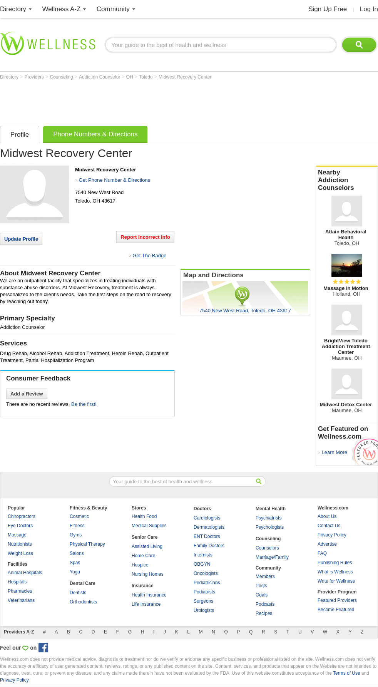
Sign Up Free (327, 9)
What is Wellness (335, 572)
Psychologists (270, 527)
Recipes (264, 613)
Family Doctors (209, 545)
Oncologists (206, 573)
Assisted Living (147, 546)
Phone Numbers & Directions (95, 134)
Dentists (78, 592)
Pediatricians (207, 582)
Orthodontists (83, 602)
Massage (17, 535)
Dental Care (82, 583)
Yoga (75, 572)
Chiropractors (21, 516)
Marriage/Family (272, 557)
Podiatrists (204, 592)
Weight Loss (20, 553)
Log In (369, 9)
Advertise (327, 544)
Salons (77, 553)
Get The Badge (149, 255)
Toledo (146, 77)
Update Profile (21, 239)
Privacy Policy (332, 535)
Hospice (140, 565)
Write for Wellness (336, 581)
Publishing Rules (335, 562)
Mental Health (271, 508)
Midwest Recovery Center (185, 77)
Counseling (62, 77)
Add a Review (26, 394)
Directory (13, 9)
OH (130, 77)
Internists (203, 555)
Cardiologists (207, 518)
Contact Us (329, 525)
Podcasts (265, 604)
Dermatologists (209, 527)
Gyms (76, 535)
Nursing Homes (148, 574)
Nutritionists (20, 544)
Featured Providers (337, 600)
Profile (19, 134)
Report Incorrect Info (145, 237)
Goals (262, 595)
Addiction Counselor (100, 77)
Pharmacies (20, 591)
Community (113, 9)
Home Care (143, 555)
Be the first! (84, 404)
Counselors (267, 548)
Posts (261, 585)
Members (265, 576)
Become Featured (336, 609)
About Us (327, 516)
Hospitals (17, 582)
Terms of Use (346, 673)
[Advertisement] (140, 101)
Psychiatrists (268, 518)
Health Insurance (149, 595)
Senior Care (144, 537)
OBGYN (202, 564)
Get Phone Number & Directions (114, 180)
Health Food (144, 516)
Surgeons (203, 601)
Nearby (347, 180)
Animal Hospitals (25, 572)
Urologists (204, 610)
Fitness (77, 525)
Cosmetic (79, 516)
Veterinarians (21, 600)
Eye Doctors (20, 525)
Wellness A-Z (61, 9)
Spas (75, 562)
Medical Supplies (149, 525)
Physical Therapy (87, 544)
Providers (34, 77)
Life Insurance (146, 604)
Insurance (143, 585)
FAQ (322, 553)
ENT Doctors (207, 536)
